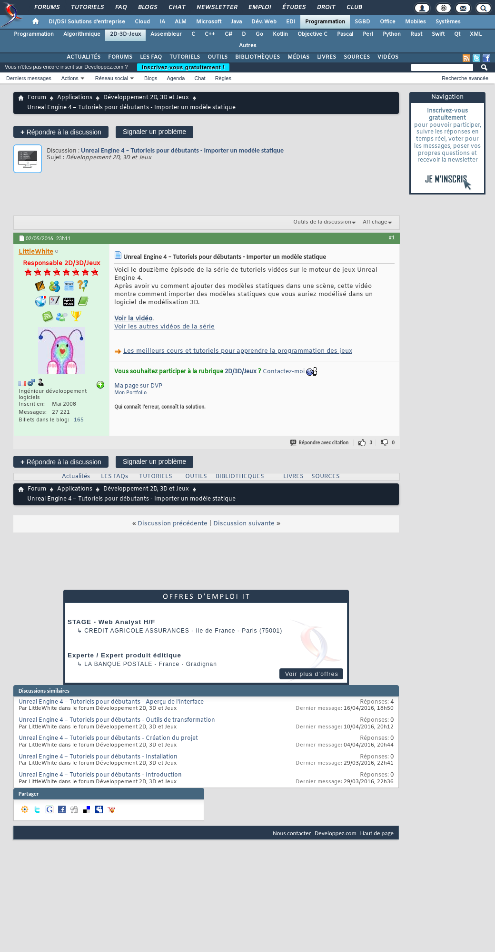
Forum (37, 98)
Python (392, 34)
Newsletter (216, 7)
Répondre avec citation (320, 443)
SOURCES (357, 57)
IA (162, 22)
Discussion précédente (173, 524)
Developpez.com (335, 833)
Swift (438, 34)
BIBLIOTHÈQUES (257, 57)
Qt (457, 34)
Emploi (259, 7)
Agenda (176, 78)
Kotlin (280, 34)
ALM (181, 22)
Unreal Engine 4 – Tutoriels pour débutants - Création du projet (108, 738)
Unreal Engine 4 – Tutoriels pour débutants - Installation (98, 757)
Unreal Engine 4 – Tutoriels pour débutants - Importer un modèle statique (182, 150)
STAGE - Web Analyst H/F (111, 621)
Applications (74, 98)
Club (353, 7)
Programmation (325, 22)
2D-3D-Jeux (125, 34)
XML (476, 34)
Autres (248, 45)
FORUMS (120, 57)
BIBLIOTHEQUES (240, 477)
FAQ (120, 7)
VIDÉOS (387, 57)
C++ (210, 34)
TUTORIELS (184, 57)
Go (259, 34)
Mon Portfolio (130, 393)
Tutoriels (86, 7)
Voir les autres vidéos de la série (164, 327)
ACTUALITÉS (83, 57)
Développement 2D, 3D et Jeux (146, 98)
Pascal (345, 34)
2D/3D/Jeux (241, 372)
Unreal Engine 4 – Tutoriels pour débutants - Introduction (100, 775)
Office (388, 22)
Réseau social (111, 78)
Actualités (76, 477)
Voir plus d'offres (311, 674)
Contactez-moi (284, 372)
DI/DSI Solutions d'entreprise (87, 22)
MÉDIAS (298, 57)
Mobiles (415, 22)
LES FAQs (114, 477)
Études (293, 7)
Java (236, 22)
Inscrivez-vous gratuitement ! (183, 67)
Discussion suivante (244, 524)
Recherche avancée (465, 78)
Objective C (312, 34)
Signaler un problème (154, 131)
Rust (416, 34)
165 (79, 420)
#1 (392, 237)
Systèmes (448, 22)
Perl (368, 34)
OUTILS (218, 57)
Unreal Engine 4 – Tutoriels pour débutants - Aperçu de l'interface (111, 702)
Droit (326, 7)
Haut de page (377, 833)
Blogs (147, 7)
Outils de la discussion (322, 222)
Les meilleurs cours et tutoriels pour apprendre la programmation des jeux (237, 351)
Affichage (375, 222)
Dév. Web (264, 22)
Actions (70, 78)
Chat (176, 7)
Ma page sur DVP (138, 386)
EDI (291, 22)
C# (228, 34)
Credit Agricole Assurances (136, 630)
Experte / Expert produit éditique (124, 655)
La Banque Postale (118, 664)
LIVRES (326, 57)
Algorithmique (81, 34)
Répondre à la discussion (60, 132)
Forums (46, 7)
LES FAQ (151, 57)
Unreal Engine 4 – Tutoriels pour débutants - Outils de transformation (117, 720)
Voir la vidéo (133, 319)
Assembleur (166, 34)
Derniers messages (28, 78)
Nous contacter (292, 833)
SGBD (362, 22)
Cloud (142, 22)
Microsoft (208, 22)
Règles (223, 78)
